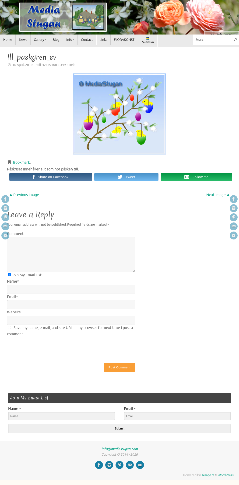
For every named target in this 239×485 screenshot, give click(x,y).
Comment (15, 234)
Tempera (207, 475)
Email (12, 296)
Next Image (218, 195)
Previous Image (24, 195)
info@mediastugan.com (120, 449)
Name (13, 281)
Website (14, 312)
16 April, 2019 (22, 65)
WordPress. (226, 475)
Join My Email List (25, 275)
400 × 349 (58, 65)
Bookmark (21, 162)
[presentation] (42, 349)
